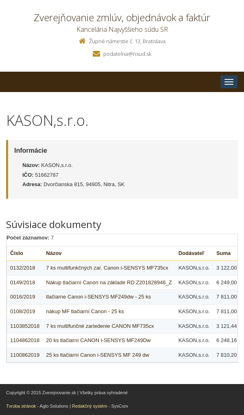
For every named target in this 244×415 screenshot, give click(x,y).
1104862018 (24, 340)
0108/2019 (22, 311)
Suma (223, 253)
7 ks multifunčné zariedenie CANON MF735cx (100, 326)
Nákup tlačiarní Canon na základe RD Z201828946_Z (109, 282)
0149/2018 (22, 282)
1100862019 (24, 355)
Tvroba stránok (21, 406)
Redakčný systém (89, 406)
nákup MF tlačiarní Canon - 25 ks (85, 311)
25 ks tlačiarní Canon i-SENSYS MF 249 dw (97, 355)
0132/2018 (22, 268)
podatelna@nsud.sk (127, 53)
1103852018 (24, 326)
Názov (53, 253)
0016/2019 (22, 297)
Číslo (16, 253)
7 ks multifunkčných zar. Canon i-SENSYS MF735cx (107, 268)
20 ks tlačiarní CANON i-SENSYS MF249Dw (98, 340)
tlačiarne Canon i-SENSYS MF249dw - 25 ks (98, 297)
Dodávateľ (192, 253)
